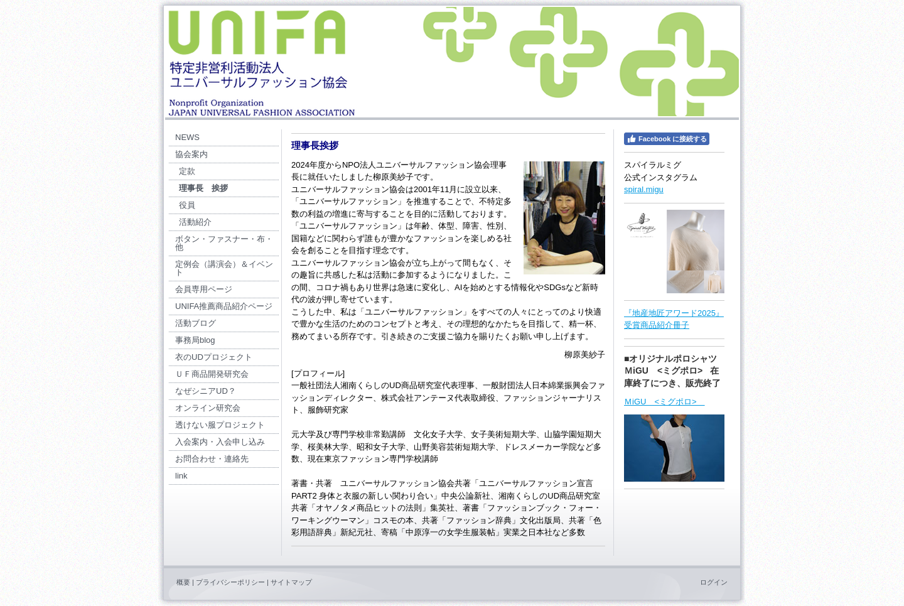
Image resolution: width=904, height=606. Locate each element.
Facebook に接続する (667, 139)
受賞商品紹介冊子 (656, 325)
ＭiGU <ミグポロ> (664, 401)
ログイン (714, 582)
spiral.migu (644, 189)
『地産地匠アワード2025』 (674, 313)
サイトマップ (291, 582)
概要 (183, 582)
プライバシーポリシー (230, 582)
